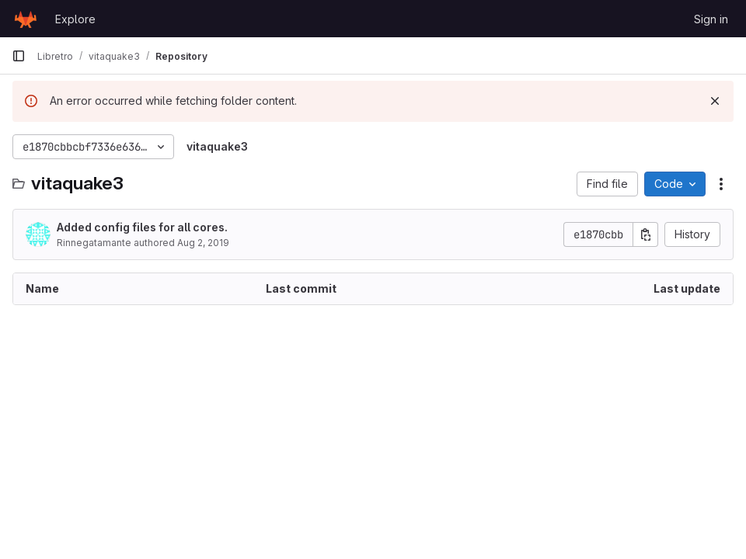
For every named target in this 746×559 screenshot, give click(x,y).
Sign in (711, 19)
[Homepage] (26, 18)
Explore (75, 19)
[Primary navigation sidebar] (18, 55)
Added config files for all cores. (142, 227)
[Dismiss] (715, 101)
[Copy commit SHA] (645, 234)
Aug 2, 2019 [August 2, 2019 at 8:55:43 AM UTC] (203, 242)
